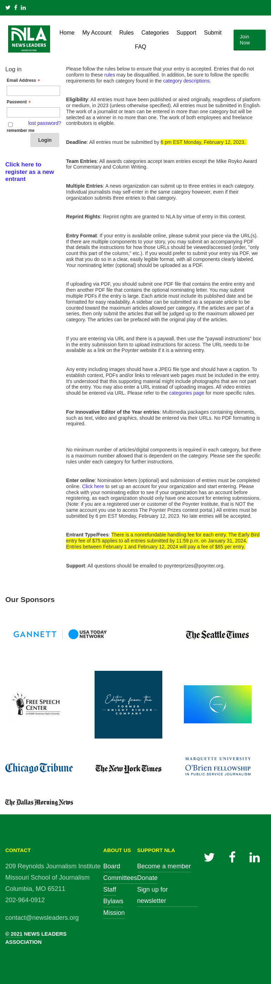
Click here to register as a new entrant (29, 171)
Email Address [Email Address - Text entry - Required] (24, 80)
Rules (126, 33)
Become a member (164, 866)
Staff (109, 889)
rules (109, 75)
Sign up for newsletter (152, 895)
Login (45, 140)
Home (67, 33)
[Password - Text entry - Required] (33, 112)
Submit (213, 33)
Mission (114, 912)
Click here (93, 486)
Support (186, 33)
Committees (120, 877)
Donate (147, 877)
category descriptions (186, 81)
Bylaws (113, 901)
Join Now (245, 39)
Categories (155, 33)
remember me (21, 130)
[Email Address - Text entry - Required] (33, 91)
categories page (186, 393)
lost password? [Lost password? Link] (44, 123)
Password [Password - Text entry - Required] (19, 101)
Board (111, 866)
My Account (97, 33)
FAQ (140, 47)
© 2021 (14, 934)
